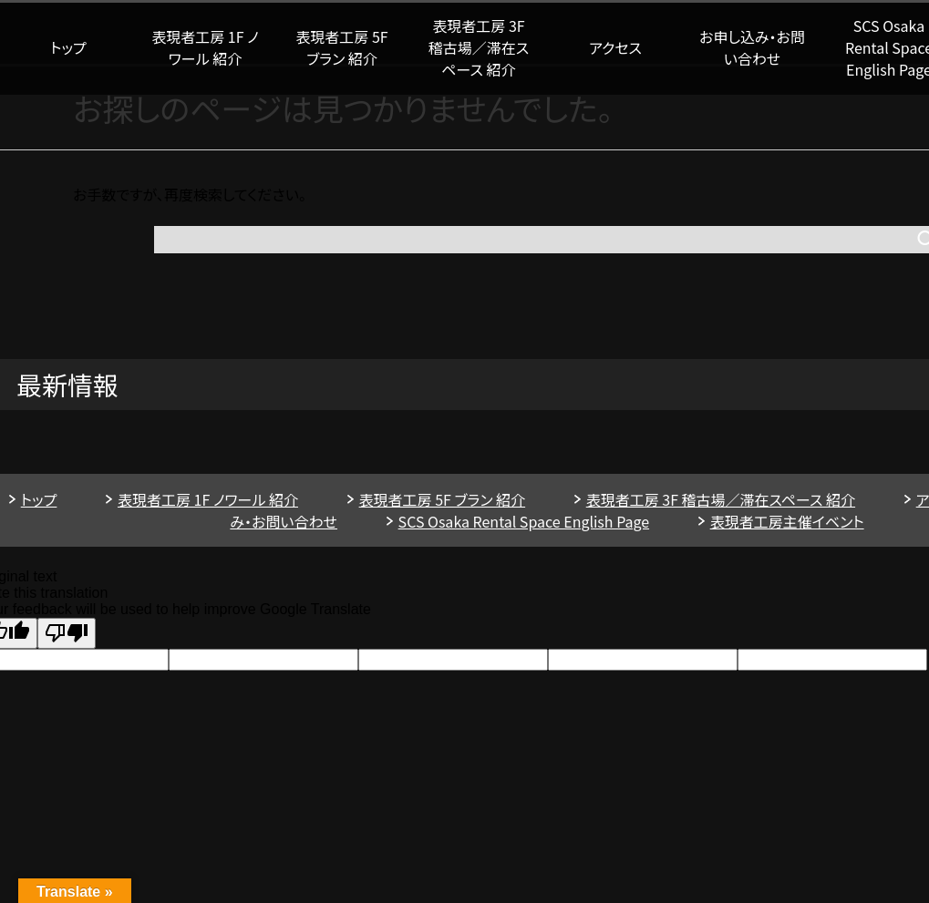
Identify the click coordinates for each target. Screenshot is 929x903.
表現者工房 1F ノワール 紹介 (204, 47)
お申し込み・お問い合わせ (752, 47)
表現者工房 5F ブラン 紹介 (341, 47)
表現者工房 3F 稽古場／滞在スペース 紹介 (478, 47)
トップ (68, 47)
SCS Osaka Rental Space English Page (523, 521)
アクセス (615, 47)
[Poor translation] (66, 633)
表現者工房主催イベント (787, 521)
